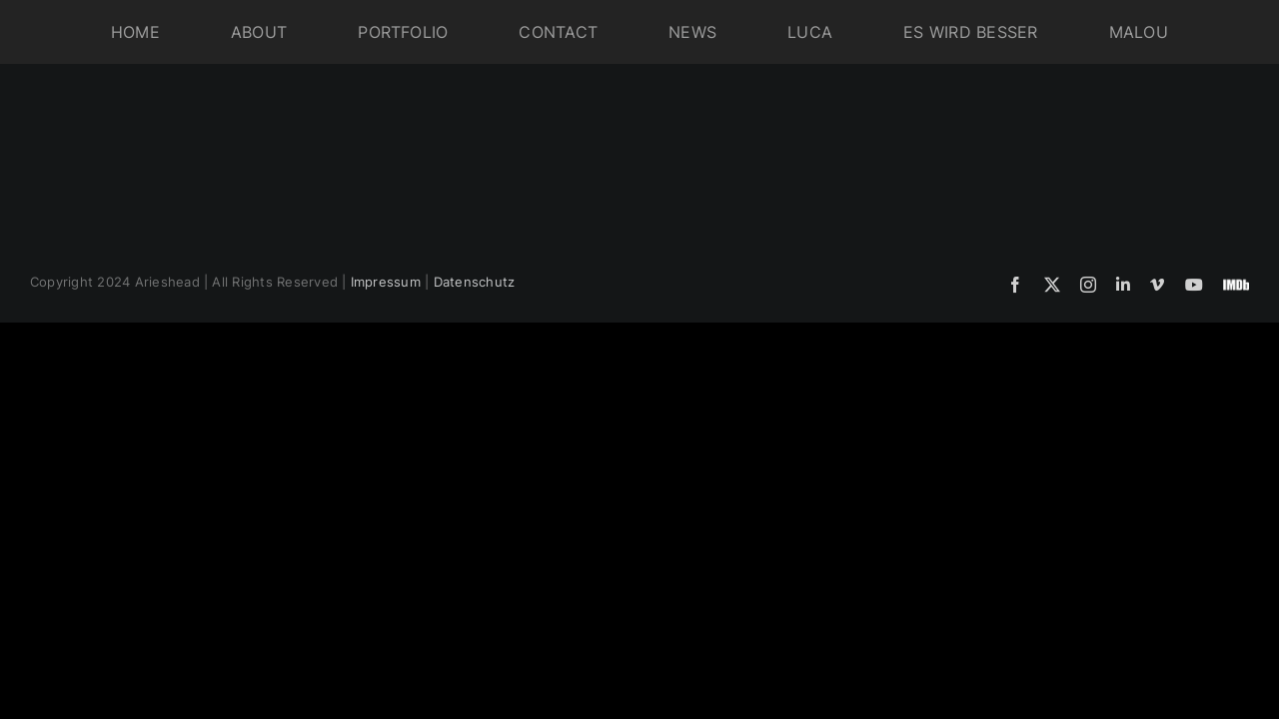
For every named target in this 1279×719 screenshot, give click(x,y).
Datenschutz (475, 282)
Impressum (386, 282)
